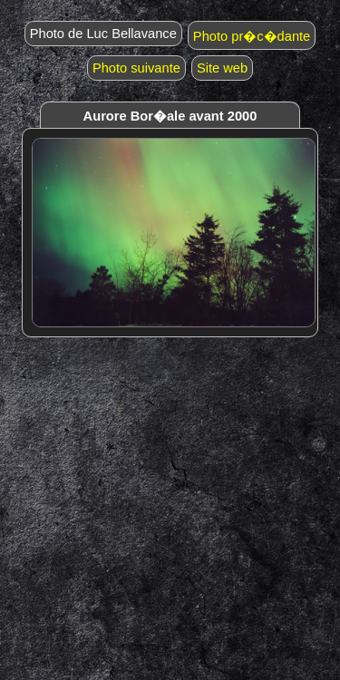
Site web (222, 68)
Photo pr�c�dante (251, 36)
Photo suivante (136, 68)
